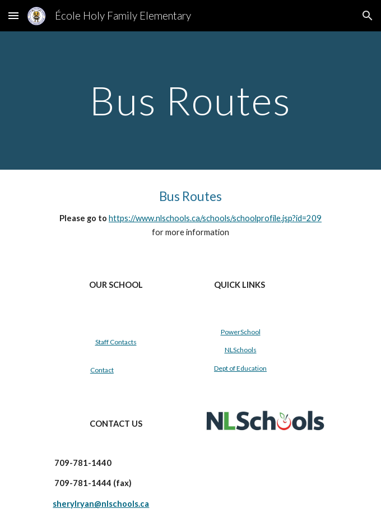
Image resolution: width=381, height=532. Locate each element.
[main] (190, 100)
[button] (13, 15)
